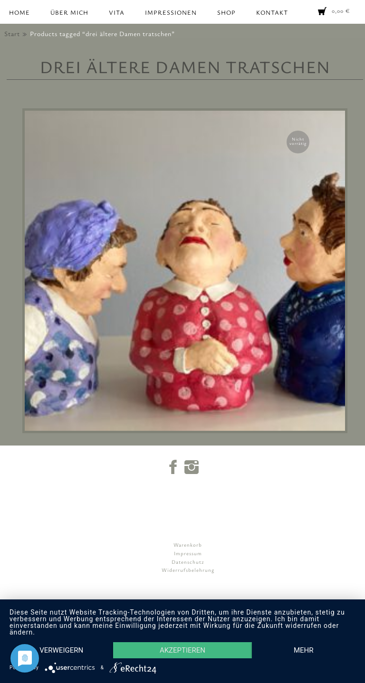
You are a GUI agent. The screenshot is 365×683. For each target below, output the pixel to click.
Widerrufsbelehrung (188, 569)
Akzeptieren (182, 650)
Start (12, 33)
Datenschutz (188, 561)
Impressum (188, 553)
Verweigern (61, 650)
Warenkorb (187, 544)
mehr (304, 650)
